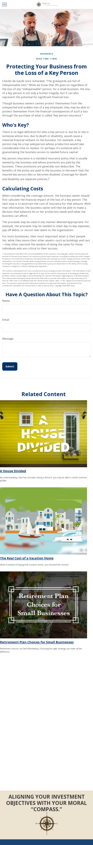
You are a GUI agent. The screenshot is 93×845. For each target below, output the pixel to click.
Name (6, 300)
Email (5, 319)
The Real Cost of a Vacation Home (26, 558)
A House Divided (13, 471)
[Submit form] (9, 366)
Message (7, 338)
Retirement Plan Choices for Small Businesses (37, 642)
